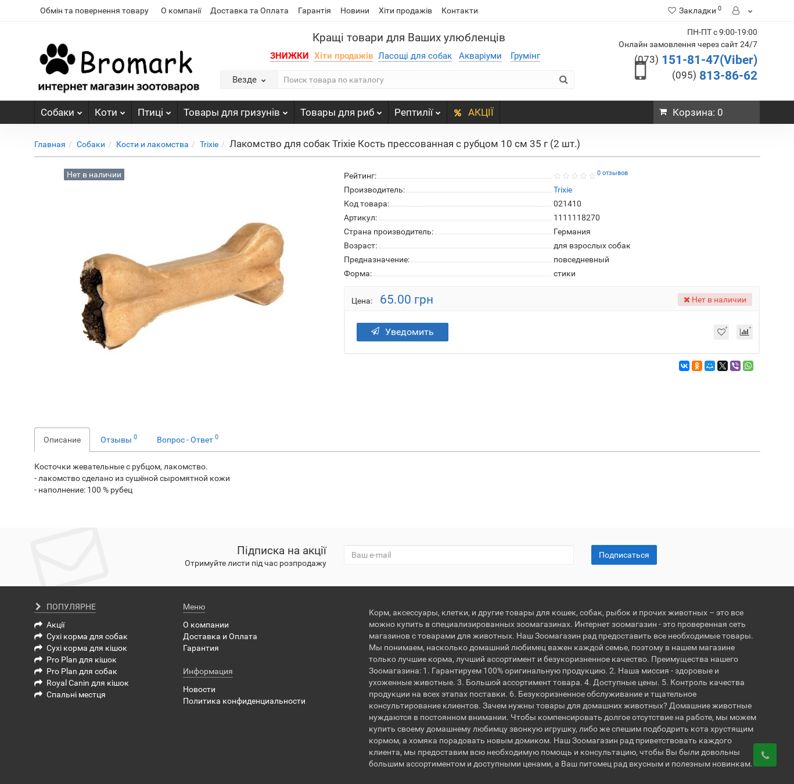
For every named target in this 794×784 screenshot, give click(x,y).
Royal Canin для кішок (81, 682)
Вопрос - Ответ (187, 438)
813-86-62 (714, 76)
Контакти (459, 10)
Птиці (154, 109)
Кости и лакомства (152, 144)
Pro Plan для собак (75, 671)
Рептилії (417, 109)
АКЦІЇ (473, 112)
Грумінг (525, 56)
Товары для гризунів (236, 109)
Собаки (61, 109)
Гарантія (314, 10)
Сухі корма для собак (81, 636)
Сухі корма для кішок (80, 648)
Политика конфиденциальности (244, 700)
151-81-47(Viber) (695, 60)
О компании (206, 624)
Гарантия (201, 648)
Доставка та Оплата (249, 10)
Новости (199, 689)
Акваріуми (480, 56)
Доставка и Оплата (220, 636)
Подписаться (624, 555)
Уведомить (402, 331)
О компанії (181, 10)
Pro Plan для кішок (75, 659)
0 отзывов (612, 173)
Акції (49, 624)
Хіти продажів (405, 10)
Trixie (209, 144)
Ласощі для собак (415, 56)
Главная (50, 144)
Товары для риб (341, 109)
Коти (110, 109)
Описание (62, 439)
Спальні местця (70, 694)
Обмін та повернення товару (94, 10)
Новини (354, 10)
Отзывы (118, 438)
